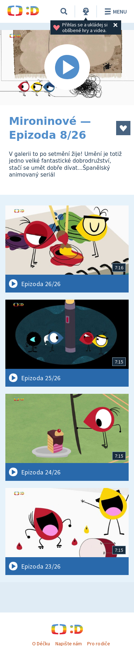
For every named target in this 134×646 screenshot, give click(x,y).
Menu (114, 11)
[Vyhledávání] (64, 11)
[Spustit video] (67, 67)
